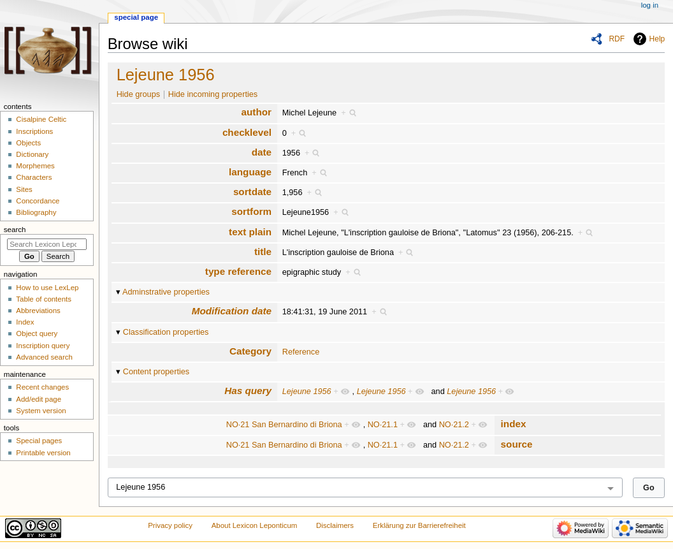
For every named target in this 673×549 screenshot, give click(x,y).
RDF (617, 38)
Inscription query (42, 345)
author (256, 111)
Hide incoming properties (212, 94)
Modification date (231, 310)
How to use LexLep (47, 287)
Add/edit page (38, 399)
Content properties (156, 371)
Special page (136, 17)
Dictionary (32, 154)
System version (41, 410)
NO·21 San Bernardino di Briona (284, 424)
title (262, 251)
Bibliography (36, 212)
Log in (649, 5)
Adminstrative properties (166, 292)
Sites (24, 189)
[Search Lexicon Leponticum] (47, 244)
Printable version (43, 453)
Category (250, 351)
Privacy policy (170, 525)
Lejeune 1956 (166, 75)
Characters (34, 177)
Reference (301, 352)
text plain (250, 231)
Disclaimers (335, 525)
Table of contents (43, 299)
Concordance (37, 201)
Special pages (39, 440)
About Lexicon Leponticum (255, 525)
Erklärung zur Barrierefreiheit (419, 525)
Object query (36, 333)
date (261, 152)
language (250, 171)
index (513, 423)
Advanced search (44, 357)
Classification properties (166, 332)
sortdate (252, 191)
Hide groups (138, 94)
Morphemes (35, 166)
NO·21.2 (454, 424)
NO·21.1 (383, 424)
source (517, 444)
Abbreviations (38, 310)
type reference (238, 271)
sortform (251, 211)
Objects (28, 143)
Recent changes (42, 387)
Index (25, 322)
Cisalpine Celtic (41, 119)
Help (657, 38)
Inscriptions (34, 131)
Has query (247, 390)
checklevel (246, 132)
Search (15, 229)
